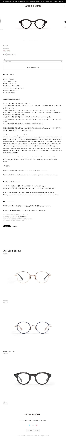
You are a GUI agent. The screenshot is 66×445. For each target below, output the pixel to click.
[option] (33, 24)
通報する (15, 226)
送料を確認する (22, 216)
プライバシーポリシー (25, 420)
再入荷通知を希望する (33, 67)
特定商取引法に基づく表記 (40, 420)
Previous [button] (3, 24)
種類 (4, 54)
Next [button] (63, 24)
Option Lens (7, 59)
